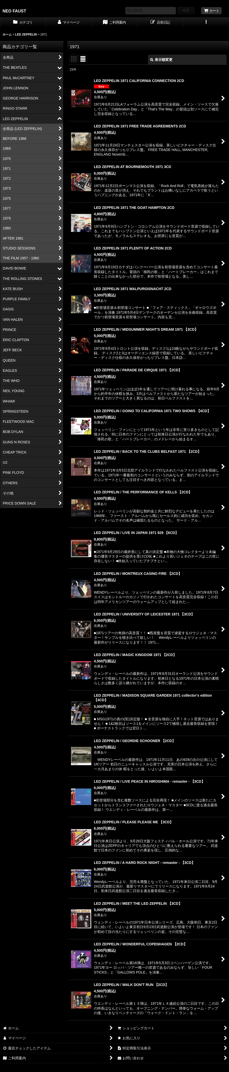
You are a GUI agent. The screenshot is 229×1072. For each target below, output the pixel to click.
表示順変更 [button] (161, 60)
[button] (206, 22)
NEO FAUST (14, 11)
